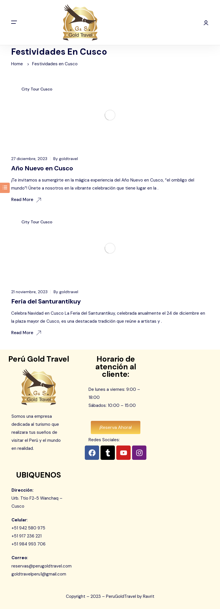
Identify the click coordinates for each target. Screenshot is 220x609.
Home (17, 64)
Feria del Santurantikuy (46, 301)
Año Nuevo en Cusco (42, 168)
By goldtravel (65, 158)
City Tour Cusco (36, 89)
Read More (26, 199)
